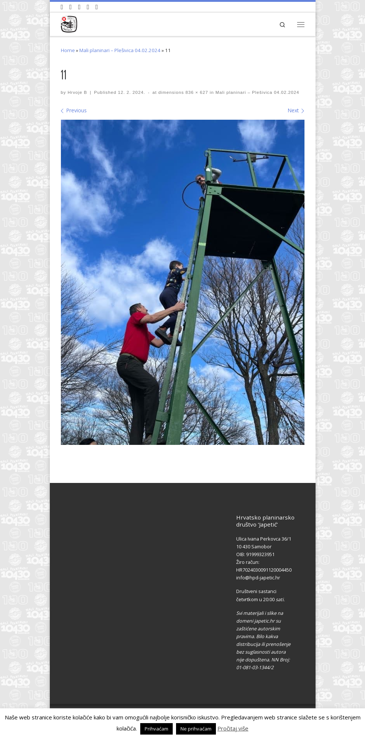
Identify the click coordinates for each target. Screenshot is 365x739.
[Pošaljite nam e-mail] (97, 7)
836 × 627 (196, 92)
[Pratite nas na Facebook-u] (70, 7)
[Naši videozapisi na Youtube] (62, 7)
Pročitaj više (232, 728)
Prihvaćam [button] (156, 728)
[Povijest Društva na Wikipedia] (88, 7)
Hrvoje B (77, 92)
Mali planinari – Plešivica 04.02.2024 (120, 50)
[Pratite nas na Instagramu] (79, 7)
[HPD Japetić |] (69, 23)
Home (68, 50)
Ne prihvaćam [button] (195, 728)
